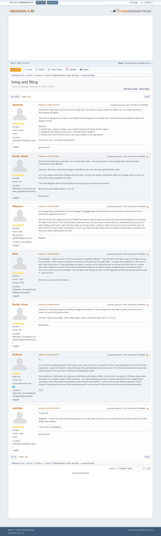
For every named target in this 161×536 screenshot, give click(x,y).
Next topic (144, 89)
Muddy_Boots (20, 156)
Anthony (17, 354)
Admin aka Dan (72, 75)
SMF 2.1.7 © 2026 (14, 530)
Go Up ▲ (149, 530)
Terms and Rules (139, 530)
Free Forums (20, 533)
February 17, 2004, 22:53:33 (48, 206)
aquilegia (17, 105)
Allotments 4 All (22, 11)
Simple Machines (28, 530)
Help (129, 530)
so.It (84, 228)
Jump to (112, 469)
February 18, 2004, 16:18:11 (48, 355)
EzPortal (85, 473)
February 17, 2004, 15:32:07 (48, 105)
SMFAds (10, 533)
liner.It (129, 219)
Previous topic (131, 89)
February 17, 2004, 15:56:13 (48, 156)
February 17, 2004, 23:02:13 (48, 254)
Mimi (15, 254)
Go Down (15, 97)
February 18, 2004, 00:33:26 (48, 304)
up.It (88, 225)
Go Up (13, 457)
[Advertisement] (81, 38)
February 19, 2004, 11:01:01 (48, 408)
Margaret (17, 206)
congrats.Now (89, 211)
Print (147, 97)
